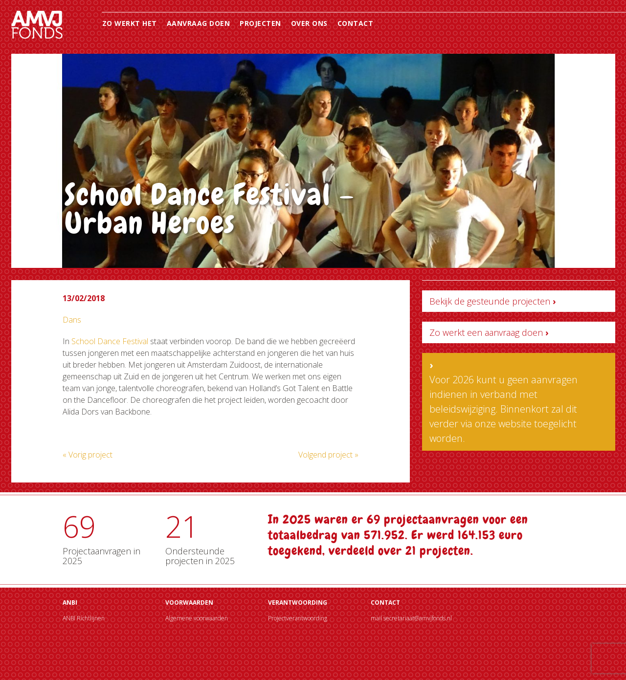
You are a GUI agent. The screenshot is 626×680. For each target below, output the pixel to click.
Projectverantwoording (297, 618)
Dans (72, 319)
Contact (355, 23)
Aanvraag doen (198, 23)
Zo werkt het (129, 23)
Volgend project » (328, 454)
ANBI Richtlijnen (84, 618)
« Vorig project (87, 454)
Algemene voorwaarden (196, 618)
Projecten (260, 23)
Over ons (309, 23)
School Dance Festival (109, 341)
